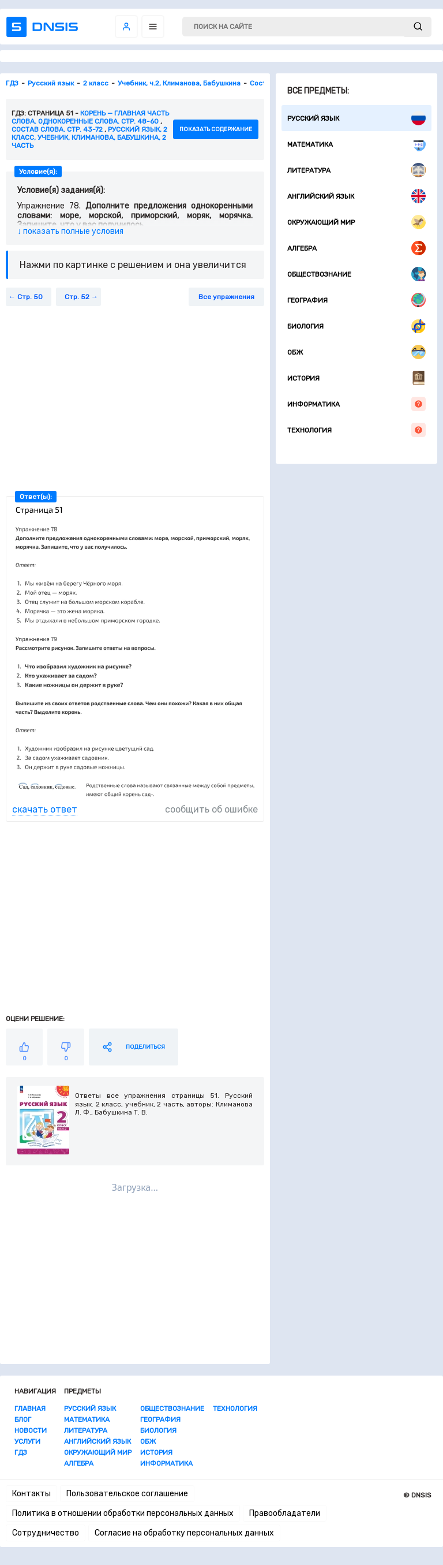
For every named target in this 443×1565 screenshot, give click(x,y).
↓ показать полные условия (70, 231)
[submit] (417, 27)
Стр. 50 (30, 297)
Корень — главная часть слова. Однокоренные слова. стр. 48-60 (90, 117)
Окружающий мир (356, 222)
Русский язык (356, 118)
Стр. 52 (77, 297)
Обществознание (356, 274)
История (356, 378)
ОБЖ (356, 352)
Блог (22, 1419)
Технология (356, 430)
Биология (356, 326)
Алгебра (356, 248)
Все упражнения (226, 297)
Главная (30, 1408)
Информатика (356, 404)
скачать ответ (44, 809)
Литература (356, 170)
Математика (356, 144)
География (356, 300)
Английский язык (356, 196)
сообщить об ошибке (211, 809)
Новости (30, 1430)
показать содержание (215, 129)
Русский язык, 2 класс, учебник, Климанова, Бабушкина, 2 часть (89, 137)
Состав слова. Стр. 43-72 (57, 129)
